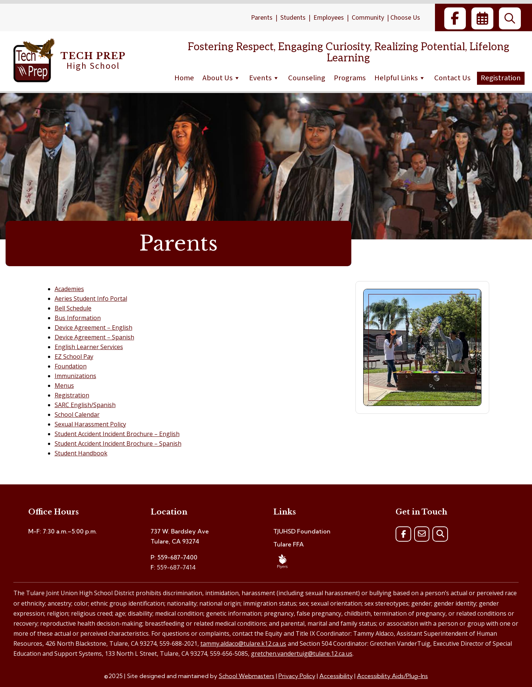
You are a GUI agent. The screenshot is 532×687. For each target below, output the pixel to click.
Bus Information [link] (78, 318)
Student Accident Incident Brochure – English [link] (117, 434)
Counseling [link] (306, 77)
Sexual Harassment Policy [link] (90, 424)
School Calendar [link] (77, 414)
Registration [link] (501, 77)
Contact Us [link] (452, 77)
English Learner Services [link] (89, 347)
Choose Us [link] (405, 17)
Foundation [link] (71, 366)
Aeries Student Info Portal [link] (91, 298)
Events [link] (264, 77)
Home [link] (184, 77)
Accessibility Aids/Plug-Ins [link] (392, 676)
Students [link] (293, 17)
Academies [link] (69, 289)
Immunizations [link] (75, 376)
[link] (455, 18)
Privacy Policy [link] (296, 676)
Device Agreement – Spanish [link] (94, 337)
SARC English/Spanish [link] (85, 405)
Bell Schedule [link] (73, 308)
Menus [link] (64, 385)
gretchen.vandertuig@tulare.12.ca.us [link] (301, 653)
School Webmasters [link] (246, 676)
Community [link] (368, 17)
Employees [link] (328, 17)
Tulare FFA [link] (288, 544)
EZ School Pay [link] (74, 356)
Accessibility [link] (336, 676)
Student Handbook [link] (81, 453)
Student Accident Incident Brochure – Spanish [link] (118, 443)
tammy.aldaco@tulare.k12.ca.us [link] (243, 643)
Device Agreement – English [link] (93, 327)
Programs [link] (350, 77)
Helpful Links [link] (400, 77)
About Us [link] (222, 77)
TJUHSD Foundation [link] (302, 531)
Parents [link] (262, 17)
